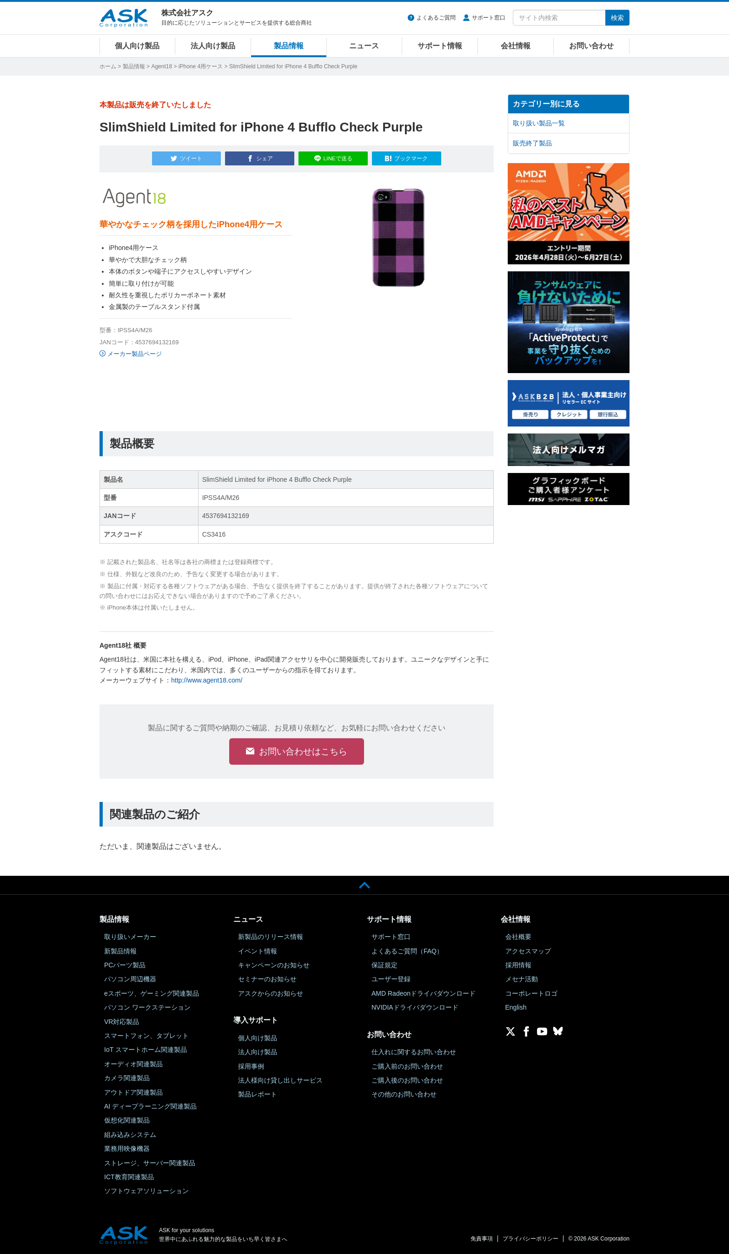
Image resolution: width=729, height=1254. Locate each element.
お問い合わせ (591, 46)
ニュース (364, 46)
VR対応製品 (121, 1021)
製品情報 (289, 46)
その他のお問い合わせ (404, 1094)
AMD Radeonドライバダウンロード (423, 993)
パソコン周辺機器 (130, 979)
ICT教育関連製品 (129, 1177)
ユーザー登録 (391, 979)
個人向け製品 (137, 46)
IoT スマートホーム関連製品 (145, 1050)
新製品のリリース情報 (270, 937)
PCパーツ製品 (125, 965)
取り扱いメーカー (130, 937)
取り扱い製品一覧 (539, 123)
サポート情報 (440, 46)
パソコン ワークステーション (147, 1007)
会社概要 (518, 937)
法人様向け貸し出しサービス (280, 1080)
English (516, 1007)
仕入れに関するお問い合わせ (413, 1052)
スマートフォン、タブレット (146, 1035)
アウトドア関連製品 (133, 1092)
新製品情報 (120, 951)
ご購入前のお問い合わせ (407, 1066)
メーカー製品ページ (134, 351)
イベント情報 (257, 951)
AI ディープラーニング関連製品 (150, 1106)
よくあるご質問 (436, 17)
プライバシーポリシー (530, 1238)
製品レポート (257, 1094)
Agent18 (161, 66)
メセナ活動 (521, 979)
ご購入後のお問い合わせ (407, 1080)
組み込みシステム (130, 1134)
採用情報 (518, 965)
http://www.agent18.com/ (206, 678)
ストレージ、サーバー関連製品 (149, 1163)
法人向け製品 (213, 46)
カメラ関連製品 (127, 1078)
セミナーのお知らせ (267, 979)
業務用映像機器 (127, 1148)
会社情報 (515, 46)
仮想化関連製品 (127, 1120)
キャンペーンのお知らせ (274, 965)
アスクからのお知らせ (270, 993)
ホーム (107, 66)
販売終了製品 (532, 143)
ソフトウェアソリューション (146, 1191)
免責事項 (482, 1238)
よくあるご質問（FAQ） (407, 951)
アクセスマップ (528, 951)
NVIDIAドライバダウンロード (414, 1007)
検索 (617, 17)
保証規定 (384, 965)
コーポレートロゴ (531, 993)
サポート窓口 (488, 17)
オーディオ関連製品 (133, 1064)
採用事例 (251, 1066)
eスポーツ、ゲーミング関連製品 (151, 993)
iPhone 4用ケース (201, 66)
